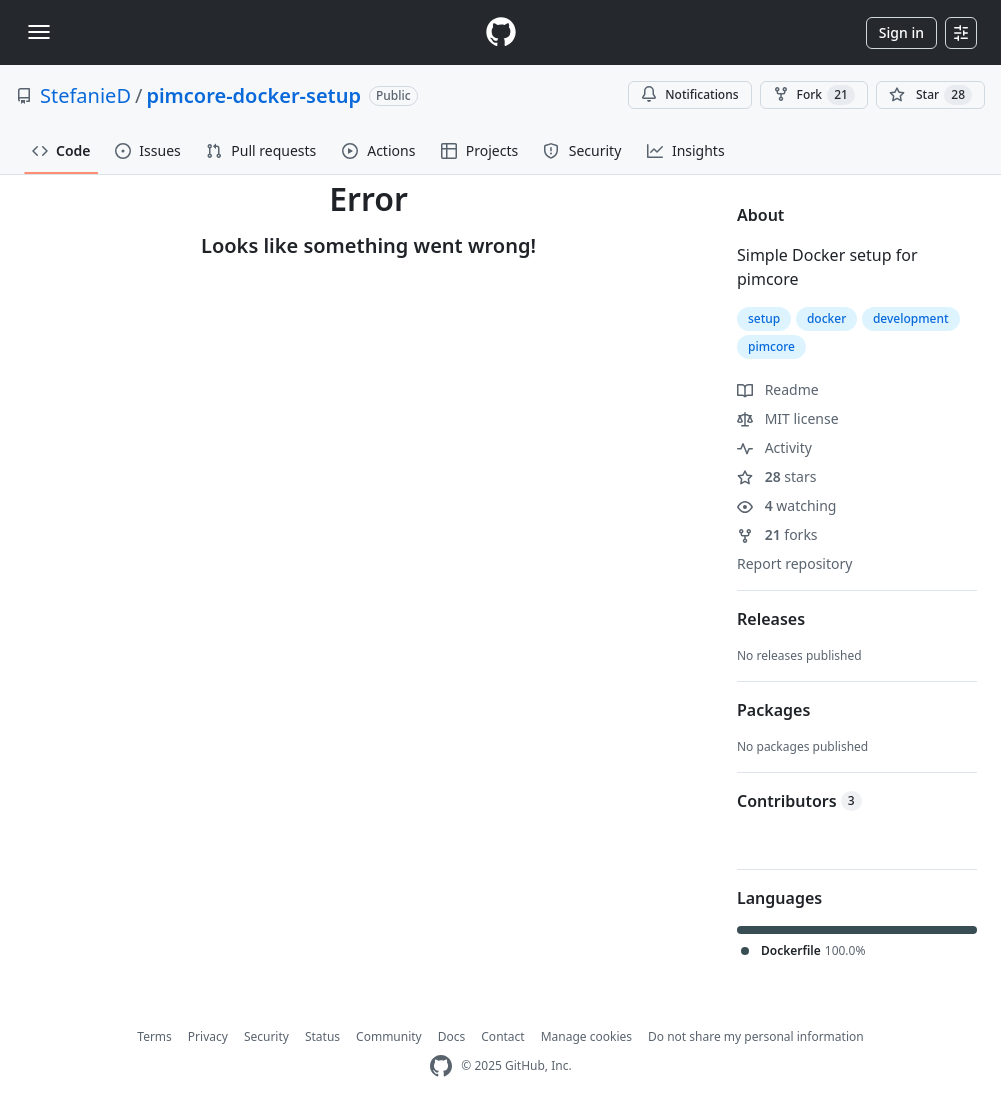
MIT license (788, 418)
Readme (778, 389)
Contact (502, 1036)
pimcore (771, 346)
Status (322, 1036)
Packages (773, 710)
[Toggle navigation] (39, 32)
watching (786, 505)
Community (389, 1036)
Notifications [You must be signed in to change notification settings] (689, 94)
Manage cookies (586, 1036)
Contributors (799, 801)
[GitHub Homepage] (441, 1066)
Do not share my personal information (756, 1036)
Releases (771, 619)
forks (777, 534)
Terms (154, 1036)
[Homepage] (501, 32)
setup (764, 318)
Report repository (794, 563)
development (911, 318)
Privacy (208, 1036)
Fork (814, 95)
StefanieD (85, 95)
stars (776, 476)
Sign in (901, 32)
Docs (452, 1036)
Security (266, 1036)
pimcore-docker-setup (253, 95)
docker (826, 318)
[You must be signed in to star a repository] (930, 95)
